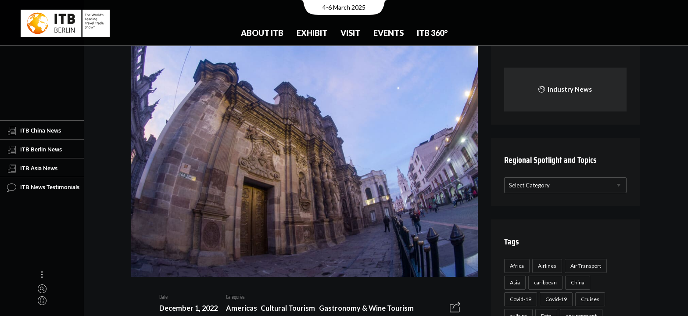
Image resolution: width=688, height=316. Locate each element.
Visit (350, 33)
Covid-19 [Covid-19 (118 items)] (519, 299)
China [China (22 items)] (576, 282)
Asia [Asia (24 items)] (514, 282)
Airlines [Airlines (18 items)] (546, 265)
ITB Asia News (32, 168)
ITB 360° (432, 33)
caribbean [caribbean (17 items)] (544, 282)
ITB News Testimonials (43, 187)
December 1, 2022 (185, 309)
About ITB (262, 33)
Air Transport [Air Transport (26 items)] (584, 265)
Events (388, 33)
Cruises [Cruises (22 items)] (589, 299)
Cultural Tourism (285, 309)
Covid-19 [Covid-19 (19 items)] (555, 299)
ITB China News (34, 131)
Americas (238, 309)
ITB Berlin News (34, 149)
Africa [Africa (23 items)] (516, 265)
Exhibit (312, 33)
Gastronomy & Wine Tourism (362, 309)
